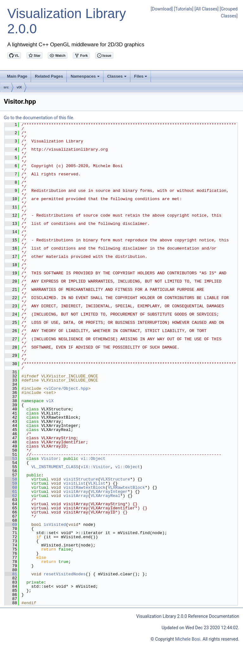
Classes (117, 78)
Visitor (50, 458)
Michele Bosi (187, 639)
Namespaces (86, 78)
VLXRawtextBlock (126, 487)
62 (11, 496)
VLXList (96, 483)
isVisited (55, 524)
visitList (74, 483)
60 (11, 487)
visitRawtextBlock (84, 487)
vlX (19, 87)
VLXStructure (115, 479)
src (6, 87)
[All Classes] (207, 8)
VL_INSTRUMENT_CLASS (54, 467)
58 (11, 479)
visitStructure (80, 479)
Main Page (17, 76)
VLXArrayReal (105, 496)
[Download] (162, 8)
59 (11, 483)
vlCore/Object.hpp (67, 388)
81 (11, 574)
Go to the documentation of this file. (39, 117)
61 (11, 491)
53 (11, 458)
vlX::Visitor (95, 467)
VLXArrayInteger (109, 491)
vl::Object (93, 458)
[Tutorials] (184, 8)
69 (11, 524)
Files (141, 78)
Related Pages (49, 76)
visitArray (75, 491)
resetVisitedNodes (65, 574)
